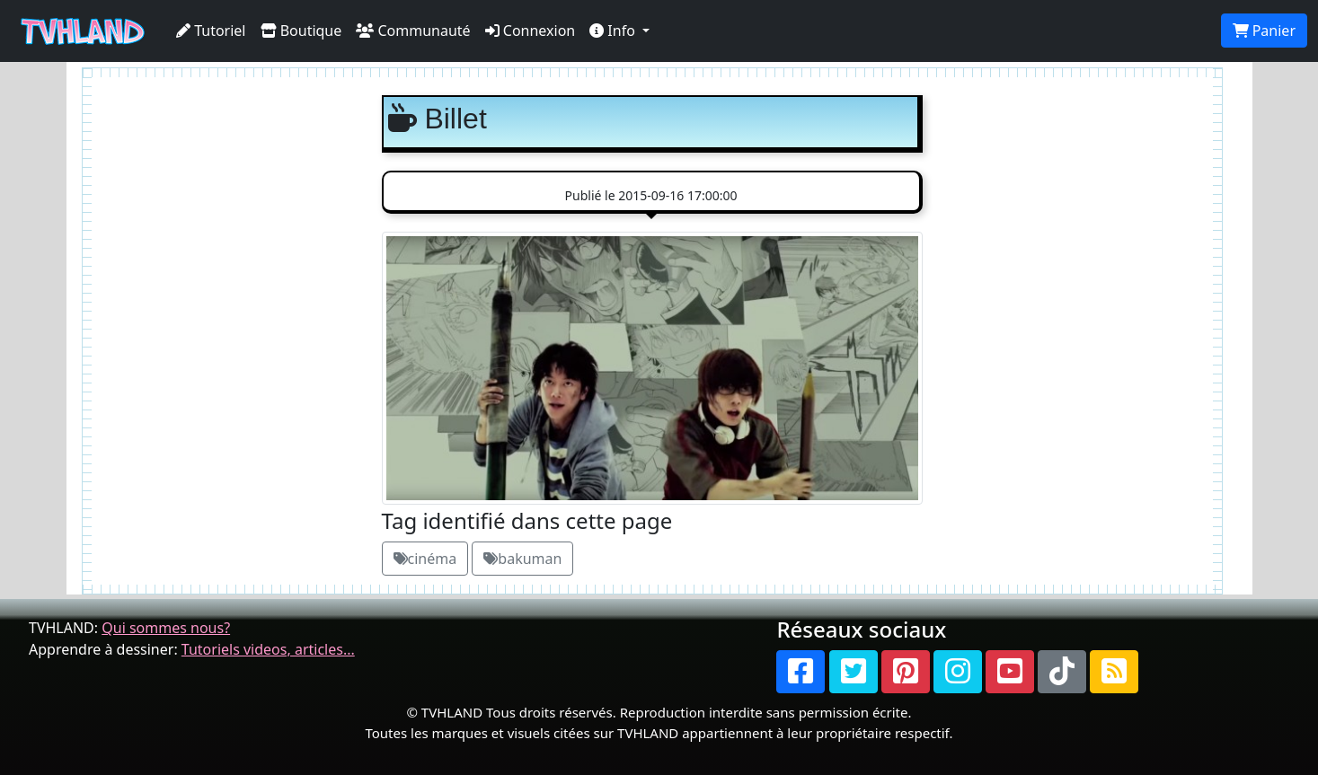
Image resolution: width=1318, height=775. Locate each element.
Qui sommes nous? (166, 628)
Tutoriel (211, 30)
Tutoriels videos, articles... (268, 649)
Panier (1264, 30)
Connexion (530, 30)
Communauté (413, 30)
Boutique (301, 30)
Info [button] (614, 30)
